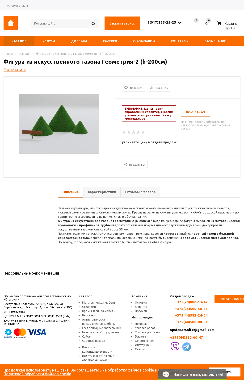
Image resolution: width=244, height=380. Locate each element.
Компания (139, 296)
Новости (141, 311)
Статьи (140, 349)
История (141, 302)
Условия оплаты (146, 328)
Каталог (85, 296)
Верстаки (88, 315)
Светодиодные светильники (101, 328)
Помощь (141, 323)
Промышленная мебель (98, 311)
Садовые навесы (93, 340)
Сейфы (86, 336)
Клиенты (141, 306)
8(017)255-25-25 (161, 22)
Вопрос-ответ (145, 340)
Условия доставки (147, 332)
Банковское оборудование (100, 332)
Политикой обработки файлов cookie (37, 374)
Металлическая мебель (98, 302)
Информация (142, 317)
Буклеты (141, 336)
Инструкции (143, 345)
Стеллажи (89, 306)
